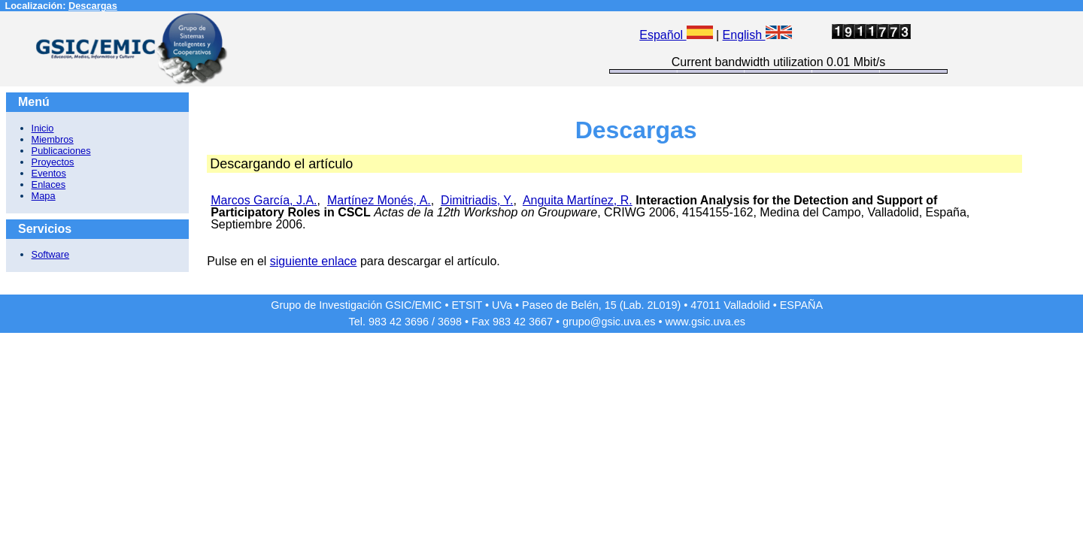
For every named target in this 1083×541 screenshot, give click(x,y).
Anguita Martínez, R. (578, 200)
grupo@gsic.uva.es (609, 322)
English (757, 35)
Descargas (92, 5)
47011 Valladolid (729, 305)
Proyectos (53, 162)
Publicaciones (61, 150)
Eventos (49, 173)
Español (675, 35)
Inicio (43, 128)
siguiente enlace (313, 261)
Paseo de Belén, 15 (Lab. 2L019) (601, 305)
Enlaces (49, 184)
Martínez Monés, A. (379, 200)
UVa (502, 305)
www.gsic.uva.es (705, 322)
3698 (450, 322)
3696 (417, 322)
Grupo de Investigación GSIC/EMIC (356, 305)
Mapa (44, 195)
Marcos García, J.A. (264, 200)
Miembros (53, 139)
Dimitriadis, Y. (477, 200)
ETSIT (467, 305)
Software (51, 254)
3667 (541, 322)
